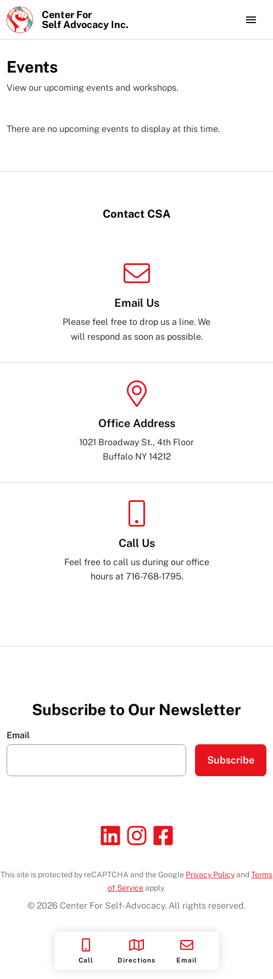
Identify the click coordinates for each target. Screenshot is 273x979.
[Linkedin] (110, 835)
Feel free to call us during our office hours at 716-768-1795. (136, 541)
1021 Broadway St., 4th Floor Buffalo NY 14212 (136, 421)
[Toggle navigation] (251, 20)
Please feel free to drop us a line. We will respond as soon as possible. (136, 301)
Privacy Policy (210, 874)
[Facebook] (163, 835)
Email (18, 735)
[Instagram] (137, 835)
